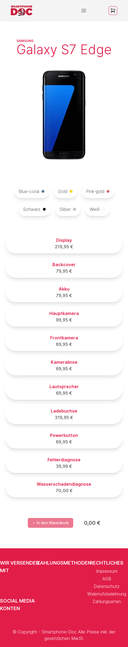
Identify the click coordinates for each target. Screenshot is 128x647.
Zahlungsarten (106, 601)
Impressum (106, 571)
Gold (65, 191)
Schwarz (34, 209)
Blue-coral (32, 191)
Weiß (97, 209)
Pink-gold (98, 191)
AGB (106, 578)
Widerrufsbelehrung (106, 594)
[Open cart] (113, 10)
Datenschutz (107, 586)
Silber (67, 209)
